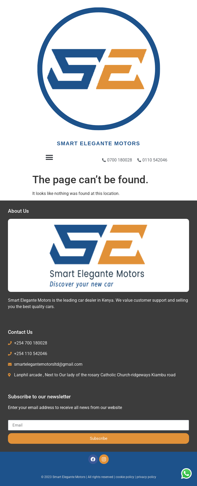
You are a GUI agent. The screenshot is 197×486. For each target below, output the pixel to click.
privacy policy (146, 477)
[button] (49, 157)
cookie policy (125, 477)
